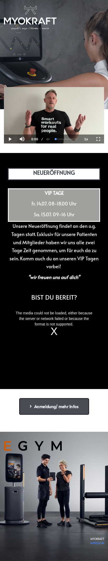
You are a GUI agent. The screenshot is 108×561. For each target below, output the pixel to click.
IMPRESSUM (97, 543)
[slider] (67, 139)
